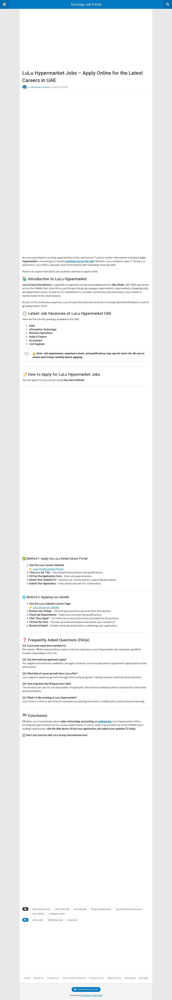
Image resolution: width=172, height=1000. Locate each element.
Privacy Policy (96, 978)
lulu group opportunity (101, 909)
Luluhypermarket (57, 913)
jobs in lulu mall (62, 909)
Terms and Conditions (74, 978)
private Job (72, 920)
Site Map (143, 978)
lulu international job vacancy (129, 909)
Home (27, 978)
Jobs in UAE (37, 920)
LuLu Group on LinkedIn (46, 607)
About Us (39, 978)
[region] (86, 34)
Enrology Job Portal (86, 4)
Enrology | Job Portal (92, 995)
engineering (104, 721)
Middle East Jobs (55, 920)
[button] (4, 4)
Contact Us (53, 978)
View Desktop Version (86, 989)
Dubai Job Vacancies (41, 909)
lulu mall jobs (38, 913)
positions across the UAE (80, 261)
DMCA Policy (114, 978)
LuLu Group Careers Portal (48, 568)
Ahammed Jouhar (40, 87)
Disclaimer (130, 978)
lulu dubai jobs (80, 909)
